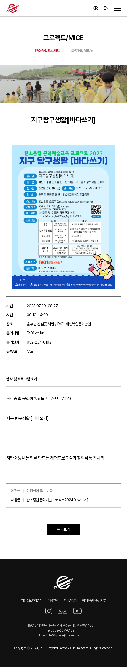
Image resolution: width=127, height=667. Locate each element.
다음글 (49, 500)
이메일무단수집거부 (94, 600)
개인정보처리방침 (31, 600)
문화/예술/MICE (80, 50)
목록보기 (63, 529)
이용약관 (53, 600)
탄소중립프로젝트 (47, 50)
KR (95, 8)
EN (106, 8)
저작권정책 (70, 600)
